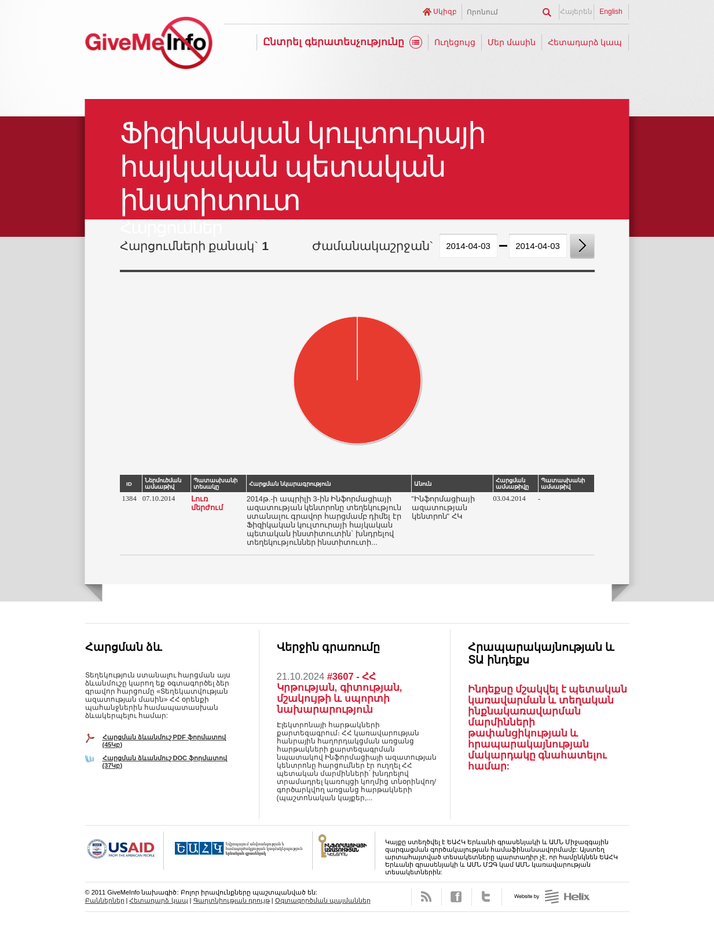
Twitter (486, 897)
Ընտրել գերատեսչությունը (333, 41)
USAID (124, 850)
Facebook (456, 897)
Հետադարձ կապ (585, 42)
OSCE (238, 850)
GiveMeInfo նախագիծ (149, 44)
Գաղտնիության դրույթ (231, 900)
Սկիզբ (445, 12)
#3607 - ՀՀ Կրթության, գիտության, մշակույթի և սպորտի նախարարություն (339, 693)
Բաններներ (105, 900)
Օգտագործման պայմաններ (323, 900)
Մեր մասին (512, 42)
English (610, 12)
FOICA (344, 850)
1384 (129, 498)
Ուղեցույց (454, 42)
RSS (426, 897)
